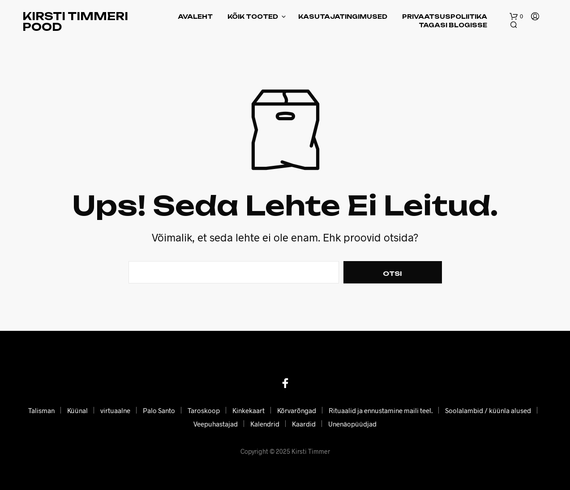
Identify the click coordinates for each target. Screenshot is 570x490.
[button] (516, 16)
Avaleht (195, 16)
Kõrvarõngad (296, 410)
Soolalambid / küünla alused (488, 410)
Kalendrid (264, 424)
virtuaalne (115, 410)
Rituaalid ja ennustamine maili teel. (381, 410)
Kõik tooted (252, 16)
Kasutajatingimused (342, 16)
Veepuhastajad (215, 424)
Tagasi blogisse (453, 25)
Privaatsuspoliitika (444, 16)
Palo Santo (159, 410)
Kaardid (304, 424)
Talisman (41, 410)
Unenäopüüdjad (352, 424)
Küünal (77, 410)
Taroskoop (204, 410)
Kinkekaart (248, 410)
